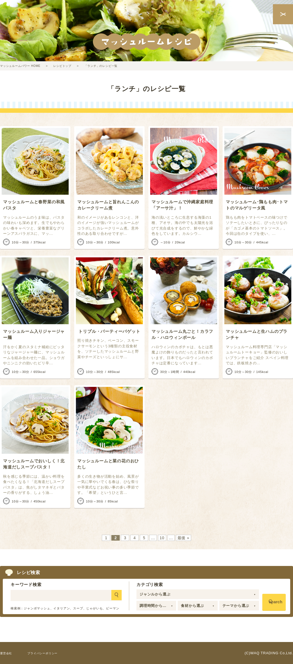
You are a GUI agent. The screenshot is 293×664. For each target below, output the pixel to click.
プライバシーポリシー (50, 653)
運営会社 (7, 653)
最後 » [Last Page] (183, 538)
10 (162, 538)
